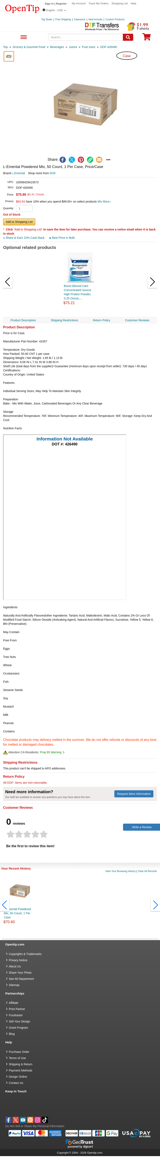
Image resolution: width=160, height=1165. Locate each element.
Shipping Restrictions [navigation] (64, 320)
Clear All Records (147, 871)
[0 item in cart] (146, 38)
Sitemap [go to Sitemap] (14, 985)
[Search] (128, 37)
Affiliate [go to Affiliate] (13, 1002)
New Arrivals (95, 19)
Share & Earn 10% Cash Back (24, 237)
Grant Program (18, 1027)
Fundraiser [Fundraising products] (16, 1015)
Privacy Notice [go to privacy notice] (18, 960)
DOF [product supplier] (53, 173)
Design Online (18, 1076)
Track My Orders (99, 3)
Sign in (49, 3)
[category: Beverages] (57, 47)
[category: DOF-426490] (108, 47)
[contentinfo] (22, 8)
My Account (79, 3)
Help (133, 3)
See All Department (23, 37)
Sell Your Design (19, 1021)
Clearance (79, 19)
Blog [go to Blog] (12, 1033)
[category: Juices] (73, 47)
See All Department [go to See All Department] (21, 978)
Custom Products (115, 19)
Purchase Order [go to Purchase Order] (19, 1051)
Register (61, 3)
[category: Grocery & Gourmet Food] (29, 47)
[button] (54, 10)
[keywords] (85, 37)
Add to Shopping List (19, 221)
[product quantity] (24, 208)
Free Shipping (63, 19)
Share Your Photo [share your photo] (20, 972)
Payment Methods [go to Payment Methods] (20, 1070)
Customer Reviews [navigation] (137, 320)
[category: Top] (5, 47)
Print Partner (17, 1009)
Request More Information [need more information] (134, 793)
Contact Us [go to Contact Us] (16, 1083)
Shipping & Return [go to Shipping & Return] (21, 1064)
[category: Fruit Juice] (88, 47)
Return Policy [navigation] (101, 320)
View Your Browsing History (120, 871)
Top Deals (46, 19)
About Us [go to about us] (15, 966)
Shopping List (119, 3)
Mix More (104, 201)
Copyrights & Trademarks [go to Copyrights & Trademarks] (25, 954)
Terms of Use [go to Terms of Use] (17, 1058)
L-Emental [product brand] (18, 173)
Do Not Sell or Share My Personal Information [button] (34, 1126)
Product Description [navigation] (23, 320)
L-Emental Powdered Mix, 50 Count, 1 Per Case (17, 913)
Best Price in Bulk (62, 237)
